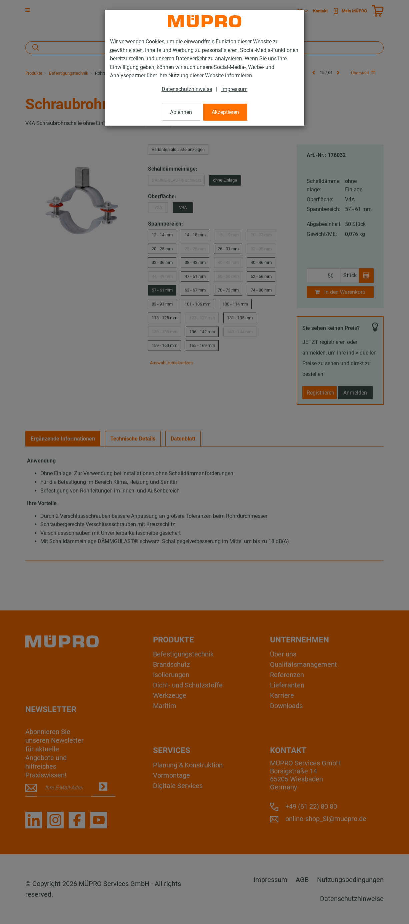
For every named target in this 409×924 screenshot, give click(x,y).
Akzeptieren (225, 112)
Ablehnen (181, 112)
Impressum (234, 89)
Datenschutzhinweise (187, 89)
